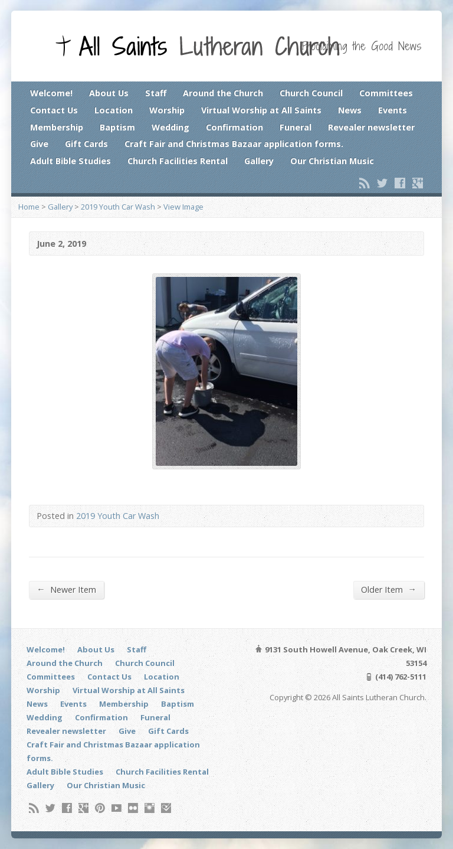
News (350, 110)
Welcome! (51, 93)
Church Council (311, 93)
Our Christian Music (332, 160)
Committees (386, 93)
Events (392, 110)
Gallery (259, 160)
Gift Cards (86, 143)
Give (39, 143)
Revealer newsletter (371, 127)
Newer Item (66, 589)
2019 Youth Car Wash (118, 206)
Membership (56, 127)
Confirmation (234, 127)
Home (29, 206)
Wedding (170, 127)
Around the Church (223, 93)
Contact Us (54, 110)
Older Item (388, 589)
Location (113, 110)
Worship (167, 110)
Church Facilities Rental (177, 160)
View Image (183, 206)
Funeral (295, 127)
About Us (109, 93)
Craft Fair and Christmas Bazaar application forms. (233, 143)
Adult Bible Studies (70, 160)
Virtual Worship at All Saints (261, 110)
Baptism (117, 127)
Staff (155, 93)
